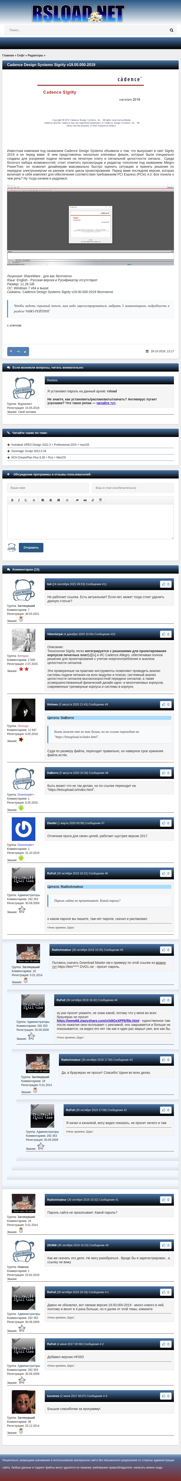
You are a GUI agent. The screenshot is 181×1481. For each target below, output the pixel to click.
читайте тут (106, 403)
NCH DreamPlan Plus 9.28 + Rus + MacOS (38, 457)
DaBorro (52, 773)
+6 (18, 351)
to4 (49, 584)
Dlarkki (52, 823)
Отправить (31, 547)
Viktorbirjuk (55, 634)
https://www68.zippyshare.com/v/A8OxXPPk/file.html (98, 1021)
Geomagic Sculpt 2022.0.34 (28, 451)
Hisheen (52, 704)
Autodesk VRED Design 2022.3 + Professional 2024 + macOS (50, 444)
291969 (52, 1245)
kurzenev (53, 1396)
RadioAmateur (61, 950)
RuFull (51, 873)
